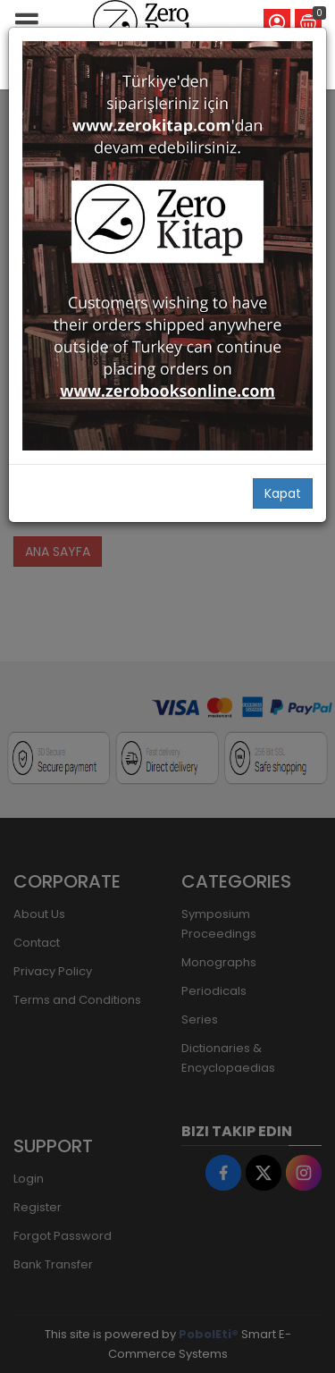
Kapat (282, 493)
